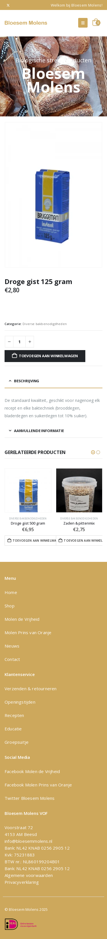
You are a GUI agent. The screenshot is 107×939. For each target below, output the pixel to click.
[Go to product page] (28, 490)
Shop (10, 606)
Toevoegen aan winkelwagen (48, 355)
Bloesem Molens (37, 798)
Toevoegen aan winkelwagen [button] (36, 541)
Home (11, 592)
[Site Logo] (26, 22)
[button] (83, 23)
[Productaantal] (19, 342)
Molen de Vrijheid (22, 619)
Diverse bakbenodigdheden (45, 324)
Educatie (13, 729)
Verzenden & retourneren (31, 688)
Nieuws (12, 646)
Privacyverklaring (22, 882)
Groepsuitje (17, 742)
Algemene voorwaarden (29, 875)
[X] (8, 5)
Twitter (12, 798)
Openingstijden (20, 702)
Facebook (15, 771)
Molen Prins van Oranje (28, 632)
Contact (12, 659)
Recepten (14, 715)
